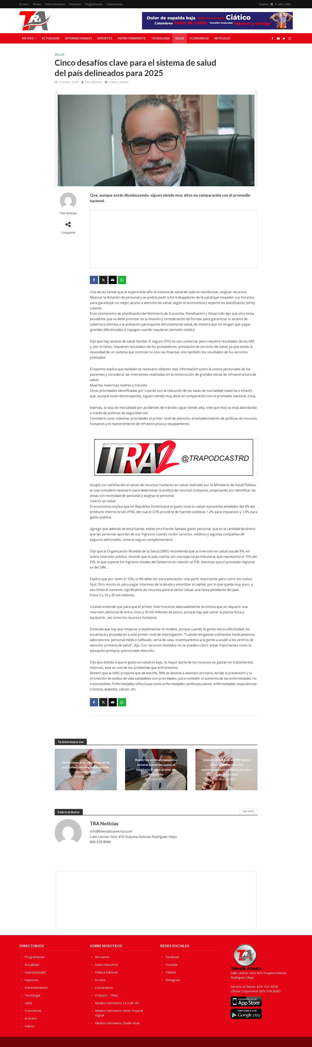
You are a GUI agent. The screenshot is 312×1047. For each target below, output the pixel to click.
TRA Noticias (93, 82)
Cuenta (263, 4)
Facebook (172, 957)
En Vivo (24, 4)
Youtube (171, 964)
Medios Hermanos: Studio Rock (117, 1023)
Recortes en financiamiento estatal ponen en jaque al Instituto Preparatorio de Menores (156, 767)
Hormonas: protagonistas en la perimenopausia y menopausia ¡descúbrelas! (86, 767)
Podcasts (75, 4)
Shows (37, 4)
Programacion (35, 957)
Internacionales (78, 38)
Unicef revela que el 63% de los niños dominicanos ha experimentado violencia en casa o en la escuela (226, 767)
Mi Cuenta (102, 957)
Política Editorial (106, 972)
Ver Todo (248, 811)
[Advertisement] (173, 239)
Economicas (199, 38)
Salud (179, 38)
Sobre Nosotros (55, 4)
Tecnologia (160, 38)
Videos (29, 1026)
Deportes (104, 38)
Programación (94, 4)
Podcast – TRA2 (106, 995)
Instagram (172, 980)
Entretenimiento (132, 38)
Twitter (170, 972)
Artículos (222, 38)
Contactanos (115, 4)
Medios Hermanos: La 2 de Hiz (117, 1003)
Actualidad (51, 38)
